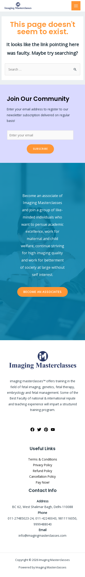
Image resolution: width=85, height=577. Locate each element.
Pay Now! (42, 482)
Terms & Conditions (42, 459)
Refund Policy (42, 471)
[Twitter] (39, 429)
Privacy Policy (42, 465)
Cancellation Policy (42, 476)
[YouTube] (53, 429)
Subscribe (40, 148)
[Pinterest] (46, 429)
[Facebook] (32, 429)
